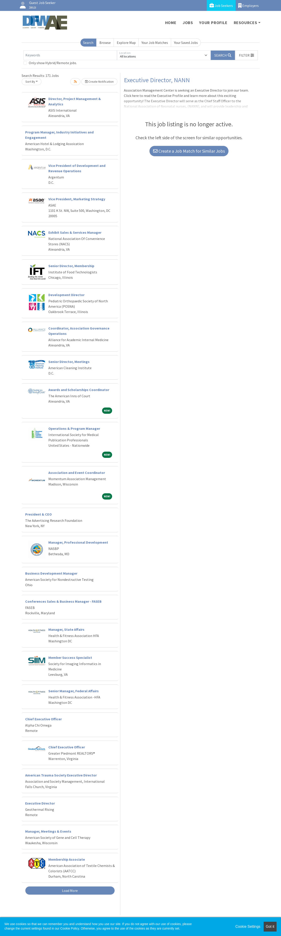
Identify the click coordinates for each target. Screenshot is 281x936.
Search (88, 42)
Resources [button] (245, 22)
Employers (248, 5)
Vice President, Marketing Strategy (76, 199)
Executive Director (40, 803)
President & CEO (38, 514)
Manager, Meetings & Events (48, 831)
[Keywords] (70, 55)
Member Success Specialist (70, 657)
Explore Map (126, 42)
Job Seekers (221, 5)
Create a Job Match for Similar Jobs (189, 151)
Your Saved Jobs (186, 42)
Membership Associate (66, 859)
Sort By (30, 82)
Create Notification (99, 82)
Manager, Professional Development (78, 542)
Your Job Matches (155, 42)
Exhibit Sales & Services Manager (74, 232)
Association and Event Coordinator (76, 472)
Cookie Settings (247, 926)
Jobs (188, 22)
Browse (105, 42)
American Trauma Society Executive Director (61, 775)
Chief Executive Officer (43, 719)
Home (170, 22)
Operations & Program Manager (74, 428)
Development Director (66, 295)
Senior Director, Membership (71, 266)
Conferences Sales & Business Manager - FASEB (63, 601)
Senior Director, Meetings (69, 361)
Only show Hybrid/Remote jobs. (53, 63)
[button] (246, 55)
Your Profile (213, 22)
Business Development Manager (51, 573)
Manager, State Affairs (66, 629)
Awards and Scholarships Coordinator (78, 389)
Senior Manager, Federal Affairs (73, 691)
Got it (270, 926)
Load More (70, 890)
